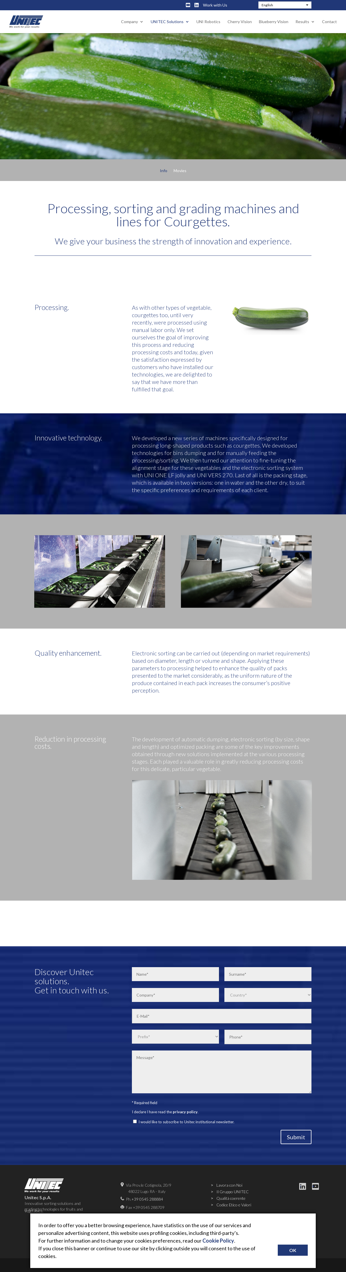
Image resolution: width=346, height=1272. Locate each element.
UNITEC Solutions (167, 22)
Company (129, 22)
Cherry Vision (240, 22)
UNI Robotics (208, 22)
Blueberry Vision (273, 22)
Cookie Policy (218, 1240)
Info (163, 171)
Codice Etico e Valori (233, 1204)
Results (302, 22)
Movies (180, 171)
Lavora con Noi (229, 1185)
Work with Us (215, 5)
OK (292, 1250)
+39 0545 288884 (147, 1199)
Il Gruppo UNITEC (232, 1191)
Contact (329, 22)
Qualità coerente (231, 1198)
